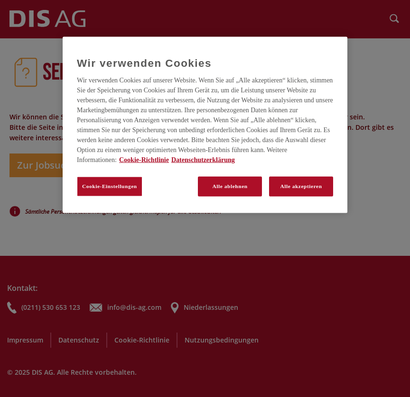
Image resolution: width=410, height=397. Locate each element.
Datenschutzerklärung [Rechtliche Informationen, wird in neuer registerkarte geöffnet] (203, 159)
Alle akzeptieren (301, 186)
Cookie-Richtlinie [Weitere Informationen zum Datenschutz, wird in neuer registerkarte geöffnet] (144, 159)
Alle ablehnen (230, 186)
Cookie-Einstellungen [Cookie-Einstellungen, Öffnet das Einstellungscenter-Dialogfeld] (109, 186)
